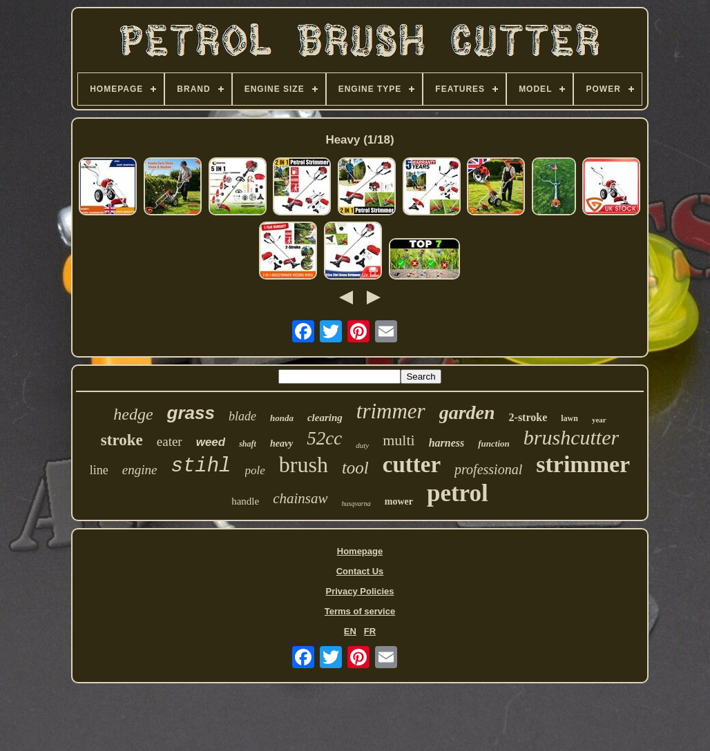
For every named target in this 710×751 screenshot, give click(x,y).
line (99, 470)
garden (467, 412)
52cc (324, 438)
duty (362, 445)
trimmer (390, 411)
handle (245, 501)
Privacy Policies (359, 591)
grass (191, 412)
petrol (457, 493)
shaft (247, 444)
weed (211, 442)
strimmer (583, 464)
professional (488, 469)
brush (303, 464)
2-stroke (528, 417)
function (494, 443)
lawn (569, 418)
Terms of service (360, 611)
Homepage (360, 551)
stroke (122, 440)
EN (350, 631)
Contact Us (360, 571)
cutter (412, 464)
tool (355, 467)
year (599, 420)
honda (282, 418)
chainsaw (300, 498)
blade (242, 416)
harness (447, 443)
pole (255, 470)
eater (169, 441)
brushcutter (571, 437)
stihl (201, 466)
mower (399, 501)
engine (139, 469)
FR (370, 631)
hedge (133, 414)
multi (398, 440)
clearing (325, 417)
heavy (281, 443)
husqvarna (356, 503)
